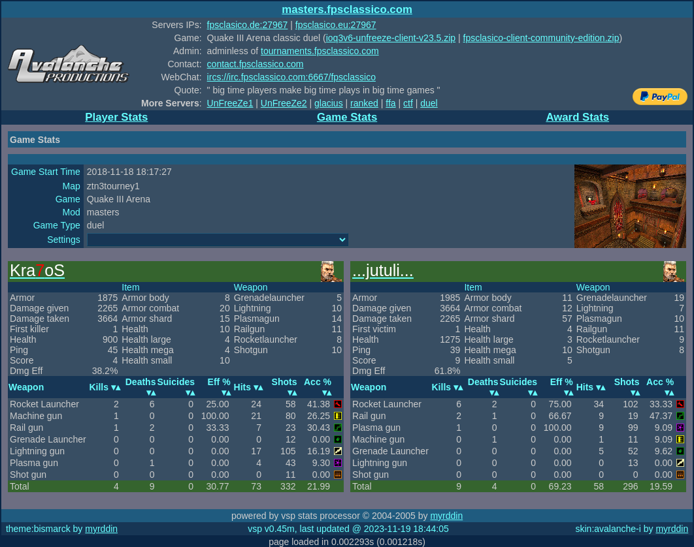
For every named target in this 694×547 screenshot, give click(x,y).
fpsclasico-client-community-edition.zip (541, 38)
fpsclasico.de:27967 (247, 25)
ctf (408, 103)
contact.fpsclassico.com (255, 64)
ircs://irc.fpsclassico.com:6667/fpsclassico (291, 77)
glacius (328, 103)
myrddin (446, 515)
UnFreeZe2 (284, 103)
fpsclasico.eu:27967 (335, 25)
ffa (390, 103)
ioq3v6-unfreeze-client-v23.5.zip (390, 38)
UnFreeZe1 (230, 103)
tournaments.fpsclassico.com (320, 51)
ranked (364, 103)
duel (428, 103)
